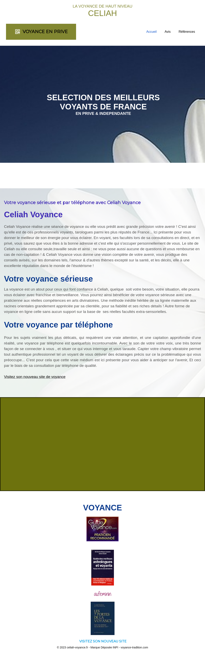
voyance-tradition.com (134, 647)
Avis (168, 31)
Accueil (151, 31)
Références (187, 31)
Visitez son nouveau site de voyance (34, 377)
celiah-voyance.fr (77, 647)
